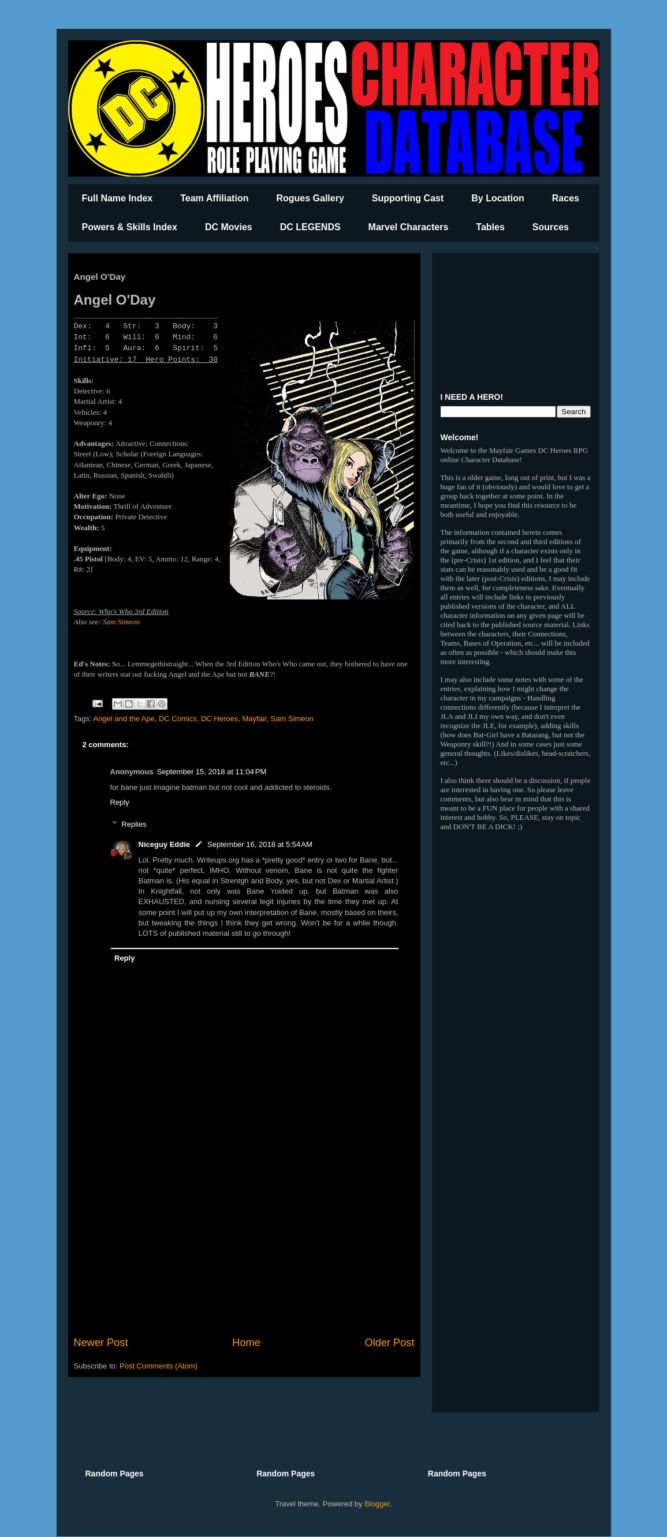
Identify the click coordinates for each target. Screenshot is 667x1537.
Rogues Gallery (310, 198)
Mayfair (254, 718)
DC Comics (178, 718)
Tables (490, 227)
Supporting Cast (408, 198)
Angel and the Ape (123, 718)
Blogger (377, 1503)
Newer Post (101, 1342)
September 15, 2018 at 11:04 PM (212, 771)
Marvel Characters (408, 227)
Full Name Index (117, 198)
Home (246, 1342)
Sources (550, 227)
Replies (133, 824)
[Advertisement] (244, 1240)
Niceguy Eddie (165, 844)
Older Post (390, 1342)
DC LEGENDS (310, 227)
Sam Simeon (121, 621)
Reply (119, 802)
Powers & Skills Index (129, 227)
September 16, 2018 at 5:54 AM (259, 844)
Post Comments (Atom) (159, 1366)
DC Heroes (219, 718)
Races (565, 198)
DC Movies (228, 227)
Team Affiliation (214, 198)
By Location (497, 198)
